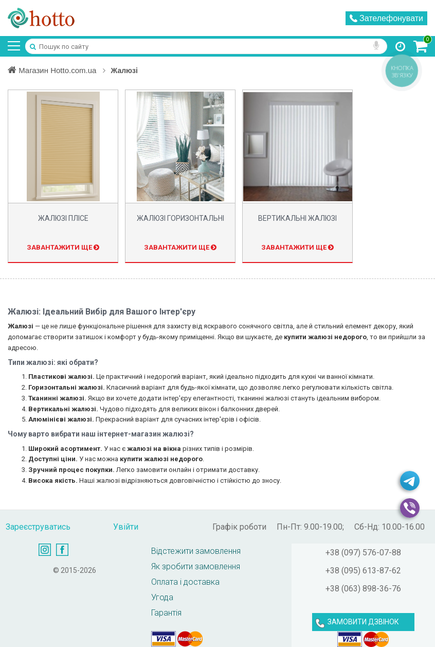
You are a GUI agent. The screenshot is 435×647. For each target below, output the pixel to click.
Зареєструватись (38, 527)
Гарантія (166, 613)
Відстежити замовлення (196, 551)
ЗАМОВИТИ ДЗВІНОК (363, 622)
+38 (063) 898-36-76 (363, 588)
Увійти (125, 527)
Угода (162, 597)
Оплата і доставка (185, 582)
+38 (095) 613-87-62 (363, 570)
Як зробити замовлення (195, 566)
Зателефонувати (386, 18)
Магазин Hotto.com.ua (59, 70)
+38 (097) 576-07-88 (363, 552)
